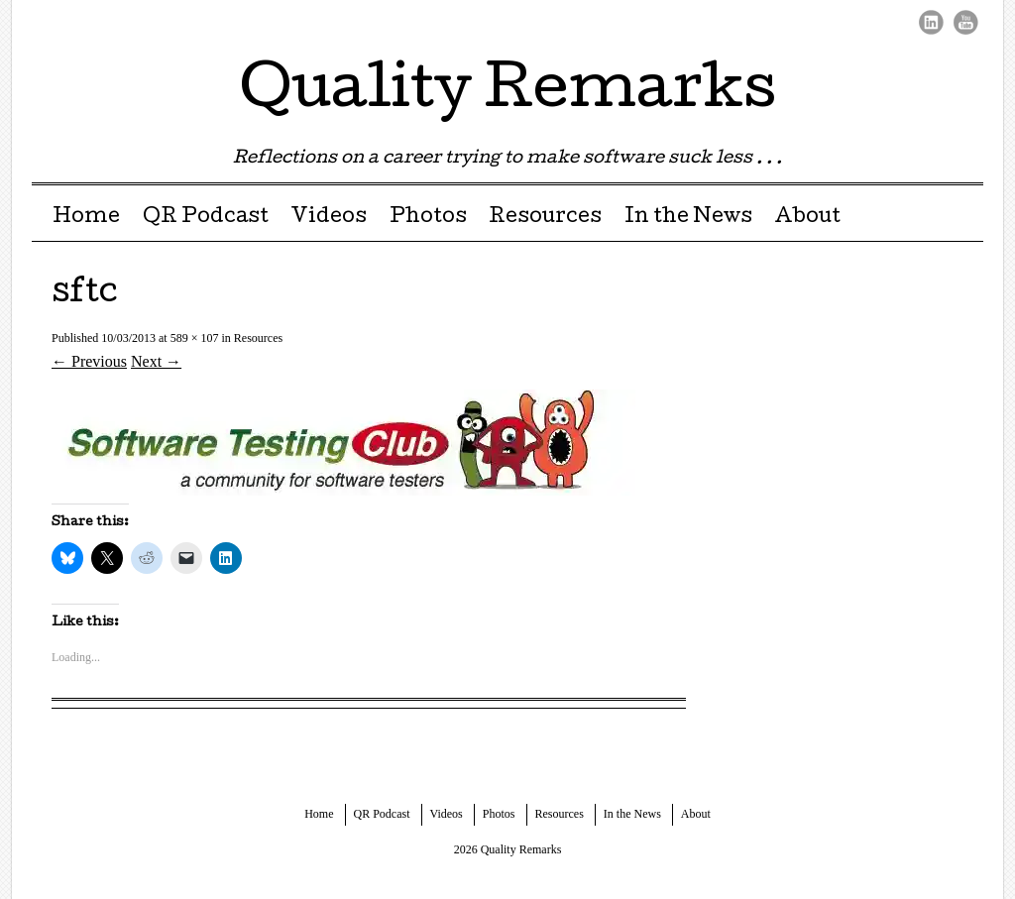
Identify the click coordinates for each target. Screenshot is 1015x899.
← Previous (89, 361)
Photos (428, 218)
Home (86, 218)
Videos (328, 218)
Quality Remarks (508, 93)
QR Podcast (206, 218)
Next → (156, 361)
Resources (545, 218)
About (807, 218)
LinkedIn (931, 22)
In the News (688, 218)
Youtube (966, 22)
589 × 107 (194, 338)
